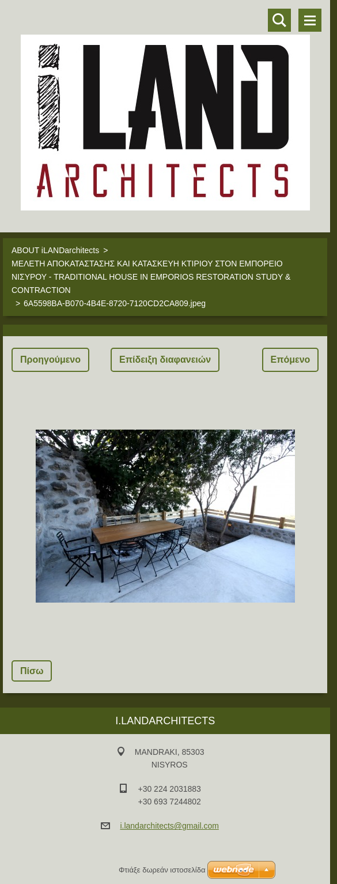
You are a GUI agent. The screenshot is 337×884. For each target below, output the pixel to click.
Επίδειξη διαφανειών (165, 359)
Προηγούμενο (50, 359)
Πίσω (31, 671)
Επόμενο (291, 359)
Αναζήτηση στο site (279, 20)
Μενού (309, 20)
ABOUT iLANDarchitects (55, 250)
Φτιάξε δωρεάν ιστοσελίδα (162, 870)
